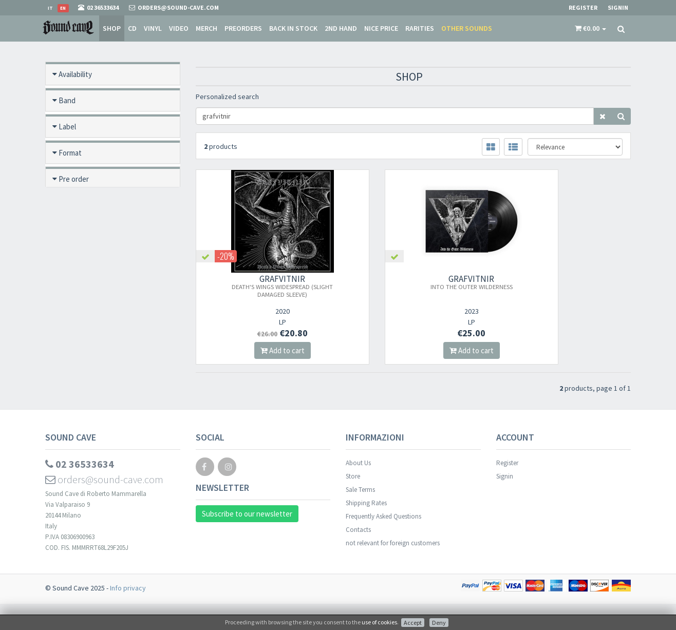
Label (67, 126)
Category (73, 310)
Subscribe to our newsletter (247, 540)
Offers (69, 257)
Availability (75, 74)
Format (70, 153)
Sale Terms (360, 515)
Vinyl (153, 28)
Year (65, 336)
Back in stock (293, 28)
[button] (590, 28)
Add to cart (263, 350)
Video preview (81, 388)
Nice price (381, 28)
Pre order (74, 179)
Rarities (419, 28)
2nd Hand (341, 28)
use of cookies (379, 622)
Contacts (358, 555)
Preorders (243, 28)
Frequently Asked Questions (383, 542)
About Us (358, 489)
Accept (413, 622)
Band (67, 100)
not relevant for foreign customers (393, 569)
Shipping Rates (366, 529)
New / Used (77, 231)
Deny (439, 622)
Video (179, 28)
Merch (206, 28)
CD (132, 28)
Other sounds (466, 28)
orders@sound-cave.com (104, 505)
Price (67, 362)
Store (353, 502)
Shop (112, 28)
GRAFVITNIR (262, 285)
